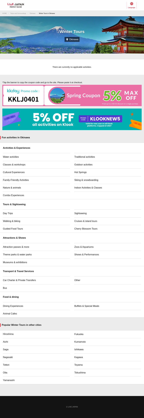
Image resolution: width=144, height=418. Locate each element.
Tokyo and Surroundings (18, 13)
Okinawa (32, 13)
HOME (4, 13)
